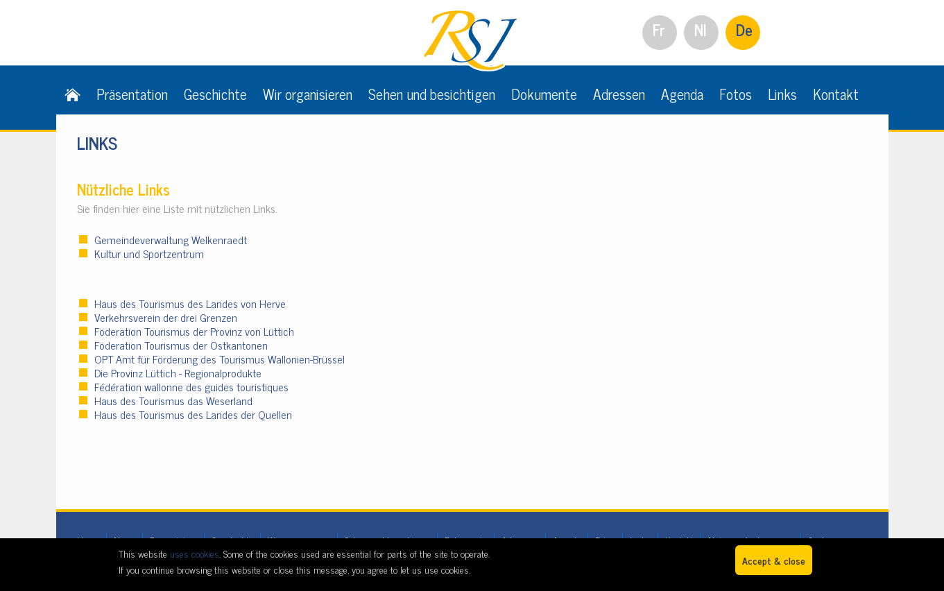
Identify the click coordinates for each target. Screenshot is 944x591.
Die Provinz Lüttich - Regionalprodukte (177, 372)
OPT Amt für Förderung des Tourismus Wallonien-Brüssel (220, 359)
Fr (659, 29)
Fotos (735, 93)
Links (782, 93)
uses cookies (194, 553)
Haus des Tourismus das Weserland (173, 400)
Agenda (682, 93)
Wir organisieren (307, 93)
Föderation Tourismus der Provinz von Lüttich (194, 331)
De (744, 29)
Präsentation (132, 93)
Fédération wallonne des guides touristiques (191, 386)
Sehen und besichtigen (431, 93)
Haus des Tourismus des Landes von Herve (190, 303)
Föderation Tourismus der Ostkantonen (181, 345)
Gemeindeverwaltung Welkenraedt (170, 239)
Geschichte (215, 93)
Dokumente (544, 93)
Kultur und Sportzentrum (150, 253)
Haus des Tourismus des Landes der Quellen (193, 414)
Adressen (619, 93)
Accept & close (773, 560)
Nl (700, 29)
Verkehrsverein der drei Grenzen (165, 317)
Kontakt (836, 93)
